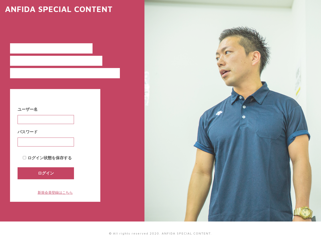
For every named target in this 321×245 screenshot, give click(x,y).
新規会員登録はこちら (55, 192)
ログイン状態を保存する (50, 158)
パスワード (28, 132)
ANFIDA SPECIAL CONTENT (59, 9)
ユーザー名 (28, 109)
